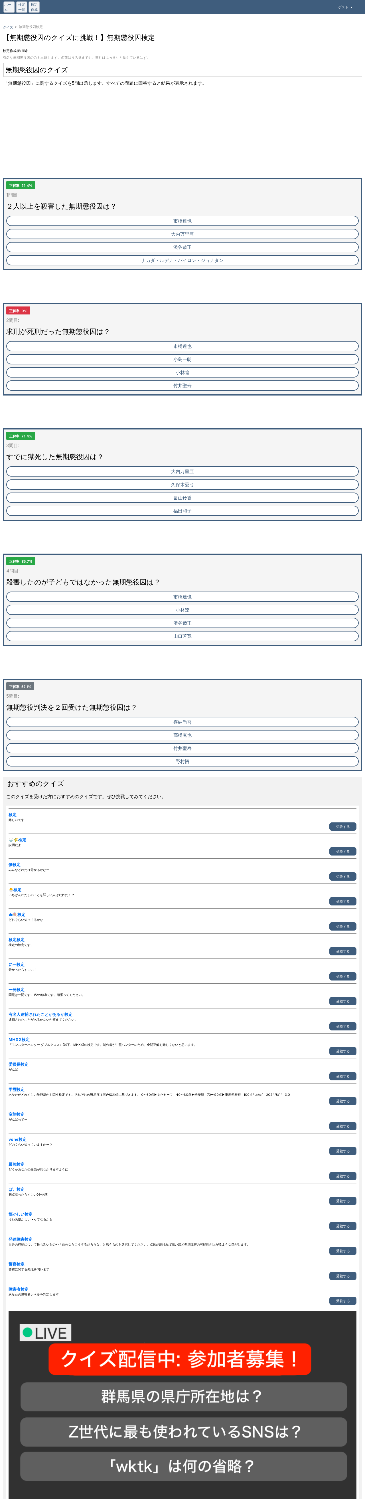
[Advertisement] (174, 138)
